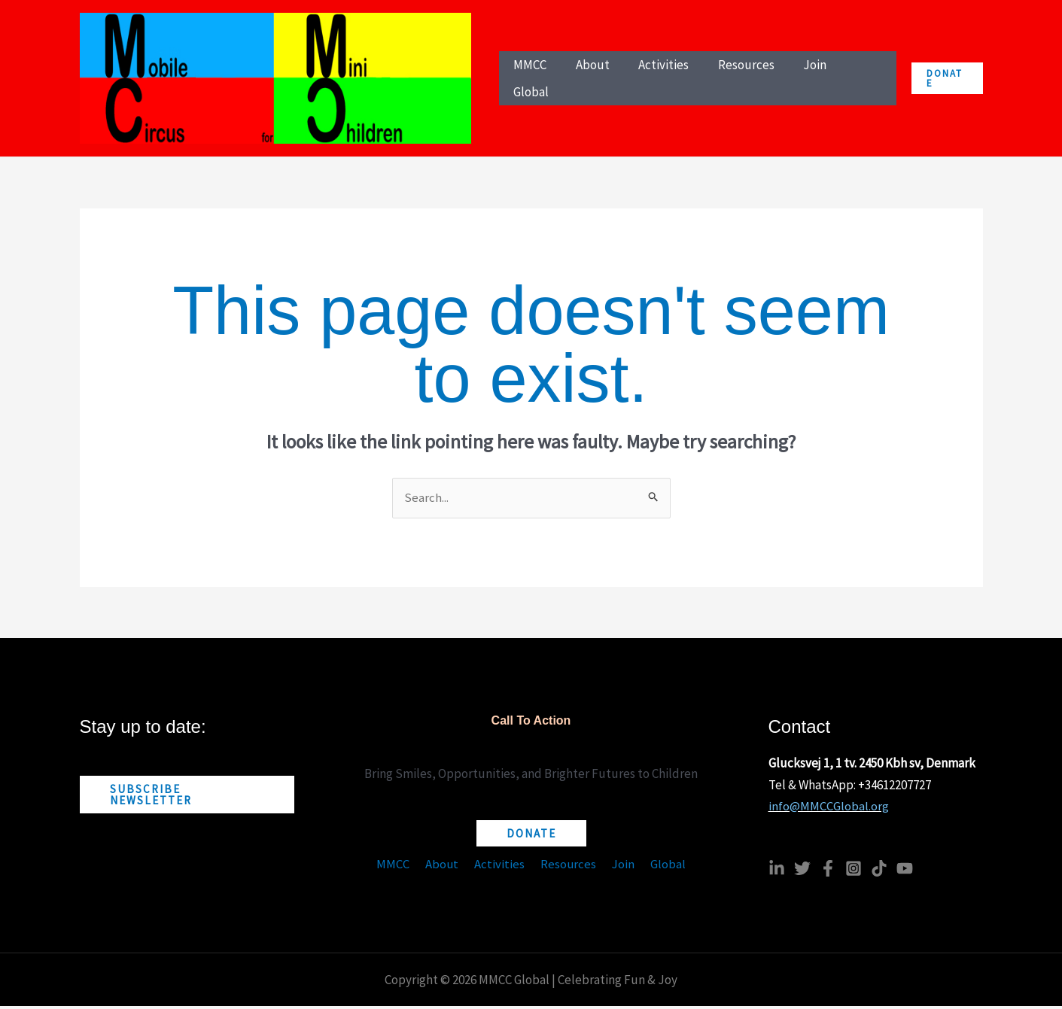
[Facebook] (828, 871)
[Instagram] (853, 871)
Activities (501, 868)
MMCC (399, 868)
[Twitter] (802, 871)
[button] (946, 80)
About (446, 868)
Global (662, 868)
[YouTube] (904, 871)
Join (619, 868)
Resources (567, 868)
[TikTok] (879, 871)
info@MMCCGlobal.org (828, 809)
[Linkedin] (776, 871)
